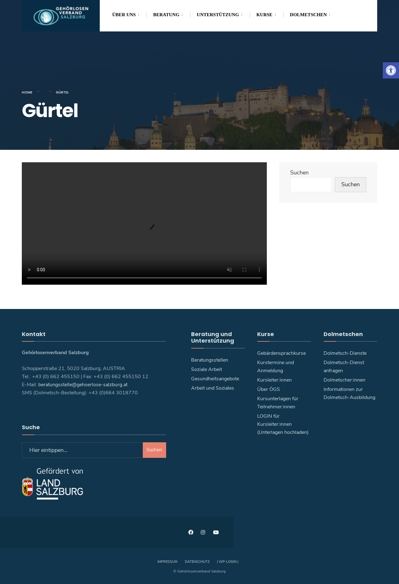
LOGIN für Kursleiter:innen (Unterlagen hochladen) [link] (283, 424)
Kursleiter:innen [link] (274, 380)
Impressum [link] (167, 561)
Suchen (299, 172)
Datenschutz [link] (197, 561)
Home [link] (27, 92)
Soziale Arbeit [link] (206, 369)
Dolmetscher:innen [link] (344, 380)
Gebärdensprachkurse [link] (281, 353)
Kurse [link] (264, 14)
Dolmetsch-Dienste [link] (345, 353)
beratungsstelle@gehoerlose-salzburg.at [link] (82, 384)
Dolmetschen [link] (308, 14)
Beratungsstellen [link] (209, 360)
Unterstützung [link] (218, 14)
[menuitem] (129, 13)
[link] (391, 70)
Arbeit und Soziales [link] (212, 388)
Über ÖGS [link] (268, 389)
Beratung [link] (166, 14)
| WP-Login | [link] (227, 561)
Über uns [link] (124, 14)
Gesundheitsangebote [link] (215, 378)
